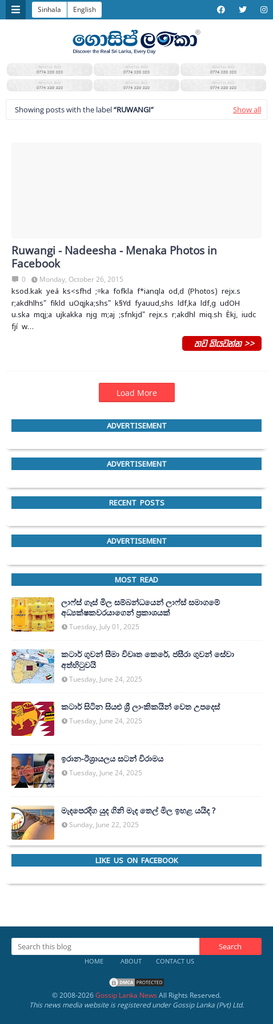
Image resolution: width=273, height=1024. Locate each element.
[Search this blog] (105, 946)
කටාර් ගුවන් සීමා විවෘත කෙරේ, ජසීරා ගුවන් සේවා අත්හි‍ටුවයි (147, 659)
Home (94, 961)
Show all (247, 109)
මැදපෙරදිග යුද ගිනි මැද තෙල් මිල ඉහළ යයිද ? (138, 811)
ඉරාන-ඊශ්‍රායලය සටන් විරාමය (112, 759)
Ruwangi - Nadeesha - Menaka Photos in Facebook (114, 257)
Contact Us (175, 961)
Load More (137, 392)
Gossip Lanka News (126, 995)
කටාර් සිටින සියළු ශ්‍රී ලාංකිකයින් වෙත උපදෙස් (140, 707)
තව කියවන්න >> (222, 343)
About (131, 961)
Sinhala (49, 9)
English (84, 9)
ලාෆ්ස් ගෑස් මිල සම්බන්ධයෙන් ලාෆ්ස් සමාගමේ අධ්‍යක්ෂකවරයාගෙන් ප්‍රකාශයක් (140, 607)
